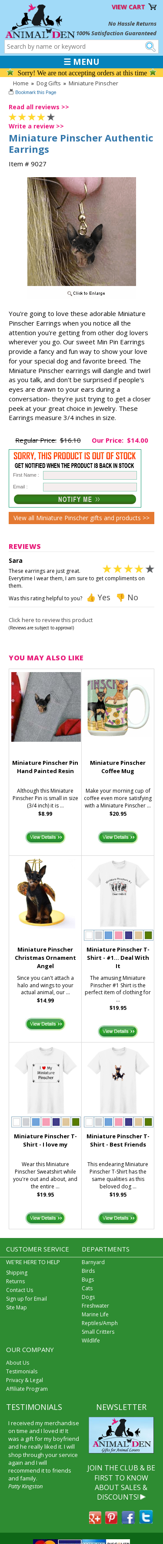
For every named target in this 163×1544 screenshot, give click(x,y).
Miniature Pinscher (93, 83)
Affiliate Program (27, 1389)
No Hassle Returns (132, 23)
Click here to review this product (51, 620)
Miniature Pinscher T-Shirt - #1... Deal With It (118, 957)
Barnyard (93, 1262)
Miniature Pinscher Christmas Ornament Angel (45, 957)
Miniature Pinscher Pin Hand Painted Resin (45, 767)
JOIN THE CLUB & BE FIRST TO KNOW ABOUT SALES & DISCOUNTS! (121, 1482)
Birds (88, 1271)
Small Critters (98, 1331)
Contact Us (19, 1290)
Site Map (16, 1307)
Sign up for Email (26, 1298)
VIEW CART (128, 7)
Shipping (16, 1272)
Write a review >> (36, 126)
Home (21, 83)
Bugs (88, 1279)
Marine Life (95, 1314)
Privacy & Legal (24, 1380)
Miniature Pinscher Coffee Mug (118, 767)
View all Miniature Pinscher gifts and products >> (81, 518)
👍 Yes (98, 597)
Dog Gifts (49, 83)
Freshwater (95, 1305)
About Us (17, 1362)
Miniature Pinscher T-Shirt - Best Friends (118, 1140)
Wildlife (91, 1340)
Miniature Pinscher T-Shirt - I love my (45, 1140)
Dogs (88, 1297)
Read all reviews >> (39, 107)
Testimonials (21, 1371)
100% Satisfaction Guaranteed (116, 33)
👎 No (127, 597)
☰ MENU (81, 61)
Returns (15, 1281)
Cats (87, 1288)
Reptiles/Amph (100, 1323)
